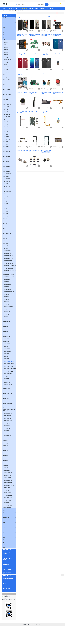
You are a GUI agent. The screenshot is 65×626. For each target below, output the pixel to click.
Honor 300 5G (5, 141)
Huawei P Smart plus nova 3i (8, 366)
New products (42, 8)
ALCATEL (4, 17)
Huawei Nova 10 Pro (6, 334)
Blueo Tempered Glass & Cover (7, 573)
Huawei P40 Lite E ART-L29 (7, 418)
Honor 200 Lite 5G (6, 136)
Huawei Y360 (5, 452)
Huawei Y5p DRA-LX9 (7, 475)
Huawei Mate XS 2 (6, 299)
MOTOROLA (5, 515)
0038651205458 (7, 596)
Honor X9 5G (5, 226)
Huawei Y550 (5, 460)
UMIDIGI (4, 537)
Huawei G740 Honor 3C (7, 59)
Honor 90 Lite (5, 131)
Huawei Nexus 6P (6, 301)
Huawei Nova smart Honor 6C (8, 306)
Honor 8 (4, 91)
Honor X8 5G (5, 215)
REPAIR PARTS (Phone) (12, 8)
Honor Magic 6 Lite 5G (7, 163)
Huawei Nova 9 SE (6, 331)
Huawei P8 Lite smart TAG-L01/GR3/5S (7, 385)
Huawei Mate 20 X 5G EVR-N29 (8, 276)
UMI (3, 535)
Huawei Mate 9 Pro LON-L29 (8, 258)
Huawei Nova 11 (6, 338)
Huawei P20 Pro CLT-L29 (7, 403)
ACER (4, 547)
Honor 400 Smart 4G (6, 149)
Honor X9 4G (5, 225)
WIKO (3, 542)
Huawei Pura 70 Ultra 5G (7, 433)
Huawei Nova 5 (5, 318)
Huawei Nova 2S (6, 314)
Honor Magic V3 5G (6, 178)
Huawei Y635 (5, 467)
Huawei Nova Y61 (6, 353)
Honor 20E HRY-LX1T (6, 114)
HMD (3, 34)
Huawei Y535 (5, 458)
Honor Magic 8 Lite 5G (7, 171)
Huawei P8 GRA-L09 (6, 378)
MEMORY (4, 580)
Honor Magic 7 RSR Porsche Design (9, 169)
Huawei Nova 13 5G (6, 348)
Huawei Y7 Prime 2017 (7, 500)
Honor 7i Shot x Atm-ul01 (7, 86)
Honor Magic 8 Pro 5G (7, 173)
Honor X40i (5, 241)
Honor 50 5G (5, 119)
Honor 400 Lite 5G (6, 146)
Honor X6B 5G (5, 203)
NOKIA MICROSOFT (6, 517)
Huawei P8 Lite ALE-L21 (7, 382)
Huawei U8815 (5, 442)
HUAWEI (19, 10)
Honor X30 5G (5, 236)
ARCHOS (4, 20)
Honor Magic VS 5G (6, 181)
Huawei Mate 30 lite (6, 279)
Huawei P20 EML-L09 (6, 398)
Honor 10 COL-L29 (6, 106)
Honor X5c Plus (6, 196)
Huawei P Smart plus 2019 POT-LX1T (9, 368)
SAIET (4, 527)
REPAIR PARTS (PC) (6, 555)
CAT (3, 29)
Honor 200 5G (5, 134)
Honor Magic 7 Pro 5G (7, 168)
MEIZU (4, 514)
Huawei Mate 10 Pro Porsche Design (9, 265)
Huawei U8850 (5, 443)
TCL (3, 532)
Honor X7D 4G (5, 211)
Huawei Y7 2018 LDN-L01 (7, 497)
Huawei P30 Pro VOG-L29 (7, 413)
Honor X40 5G (5, 240)
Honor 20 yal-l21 (6, 109)
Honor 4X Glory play (6, 67)
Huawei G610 (5, 47)
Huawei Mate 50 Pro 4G (7, 289)
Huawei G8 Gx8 (5, 62)
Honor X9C (5, 231)
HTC (3, 37)
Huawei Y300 (5, 447)
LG (3, 512)
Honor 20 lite (5, 111)
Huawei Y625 (5, 465)
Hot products (50, 8)
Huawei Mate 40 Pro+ (6, 286)
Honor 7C (4, 84)
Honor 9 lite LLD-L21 (6, 99)
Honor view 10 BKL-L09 (7, 191)
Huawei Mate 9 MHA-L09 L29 (8, 255)
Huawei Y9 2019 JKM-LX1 (7, 507)
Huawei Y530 (5, 457)
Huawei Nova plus (6, 304)
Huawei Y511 (5, 453)
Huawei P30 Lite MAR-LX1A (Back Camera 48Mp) (9, 410)
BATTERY (4, 567)
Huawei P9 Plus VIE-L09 (7, 391)
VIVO (3, 539)
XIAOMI (4, 544)
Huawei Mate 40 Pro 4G (7, 284)
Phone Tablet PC (6, 564)
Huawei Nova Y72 (6, 356)
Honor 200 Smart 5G (6, 139)
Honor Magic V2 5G (6, 176)
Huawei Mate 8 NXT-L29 (7, 253)
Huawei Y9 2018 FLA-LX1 (7, 505)
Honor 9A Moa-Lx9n (6, 97)
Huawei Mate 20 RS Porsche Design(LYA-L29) (8, 272)
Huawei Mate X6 (6, 296)
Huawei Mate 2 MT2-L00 (7, 250)
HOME (4, 8)
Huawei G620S (5, 52)
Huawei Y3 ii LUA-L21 (7, 468)
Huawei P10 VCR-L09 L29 (7, 393)
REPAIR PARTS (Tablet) (7, 549)
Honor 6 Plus (5, 77)
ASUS (4, 22)
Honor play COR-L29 (6, 186)
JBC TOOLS (5, 583)
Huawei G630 (5, 54)
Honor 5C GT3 (5, 69)
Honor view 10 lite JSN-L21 (7, 233)
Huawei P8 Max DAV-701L (7, 386)
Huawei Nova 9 (5, 329)
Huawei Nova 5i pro (6, 321)
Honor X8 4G (5, 216)
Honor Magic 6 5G (6, 161)
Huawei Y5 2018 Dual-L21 (7, 472)
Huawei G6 (5, 44)
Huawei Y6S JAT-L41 (6, 490)
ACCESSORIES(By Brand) (8, 578)
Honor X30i (5, 238)
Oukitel (4, 524)
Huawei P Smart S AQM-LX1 (8, 371)
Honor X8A (5, 218)
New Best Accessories (7, 569)
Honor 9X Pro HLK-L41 (7, 104)
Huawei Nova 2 (5, 309)
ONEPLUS (4, 520)
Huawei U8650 (5, 440)
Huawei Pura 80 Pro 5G (7, 435)
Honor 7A (4, 82)
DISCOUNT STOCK (23, 8)
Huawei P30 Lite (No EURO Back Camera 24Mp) (8, 407)
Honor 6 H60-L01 (6, 72)
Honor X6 (4, 198)
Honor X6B (5, 201)
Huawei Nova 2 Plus (6, 313)
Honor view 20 (5, 235)
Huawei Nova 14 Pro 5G (7, 351)
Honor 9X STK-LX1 (6, 101)
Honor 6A (4, 74)
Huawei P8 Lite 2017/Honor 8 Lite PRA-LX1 (8, 380)
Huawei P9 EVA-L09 (6, 388)
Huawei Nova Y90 (6, 358)
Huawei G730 (5, 57)
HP (3, 35)
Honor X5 (4, 193)
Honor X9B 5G (5, 230)
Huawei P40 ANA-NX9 (7, 415)
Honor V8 (4, 188)
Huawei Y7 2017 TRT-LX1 (7, 495)
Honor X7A (5, 206)
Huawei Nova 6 (5, 324)
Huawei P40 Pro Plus (6, 423)
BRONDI (4, 27)
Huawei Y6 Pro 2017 (6, 487)
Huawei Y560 (5, 462)
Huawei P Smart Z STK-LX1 (7, 373)
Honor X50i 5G (5, 245)
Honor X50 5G (5, 243)
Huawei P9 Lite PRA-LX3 (7, 390)
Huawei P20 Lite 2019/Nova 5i (8, 401)
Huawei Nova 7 (5, 326)
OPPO (4, 522)
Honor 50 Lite (5, 121)
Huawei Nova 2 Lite (6, 311)
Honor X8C (5, 223)
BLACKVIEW (5, 25)
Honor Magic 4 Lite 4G (7, 153)
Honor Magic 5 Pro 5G (7, 159)
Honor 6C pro (5, 76)
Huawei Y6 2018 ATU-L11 (7, 482)
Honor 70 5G (5, 126)
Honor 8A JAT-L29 (6, 92)
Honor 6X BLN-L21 (6, 79)
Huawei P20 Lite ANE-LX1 (7, 400)
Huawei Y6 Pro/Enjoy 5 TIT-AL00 (8, 485)
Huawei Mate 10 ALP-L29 (7, 260)
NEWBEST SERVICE (6, 591)
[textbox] (9, 13)
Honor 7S (4, 87)
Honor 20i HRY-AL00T (7, 116)
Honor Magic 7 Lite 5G (7, 166)
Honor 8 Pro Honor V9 (7, 94)
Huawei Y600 (5, 463)
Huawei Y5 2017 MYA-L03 (7, 470)
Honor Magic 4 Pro (6, 156)
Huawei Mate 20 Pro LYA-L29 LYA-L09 (9, 270)
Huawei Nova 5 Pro (6, 319)
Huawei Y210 (5, 445)
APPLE (4, 19)
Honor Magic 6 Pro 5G (7, 164)
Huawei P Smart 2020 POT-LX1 (8, 363)
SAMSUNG (4, 529)
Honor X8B (5, 221)
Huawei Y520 (5, 455)
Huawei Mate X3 (6, 294)
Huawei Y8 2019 (6, 502)
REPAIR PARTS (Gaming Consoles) (7, 559)
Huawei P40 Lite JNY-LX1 (7, 420)
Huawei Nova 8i (6, 328)
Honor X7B (5, 208)
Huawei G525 (5, 42)
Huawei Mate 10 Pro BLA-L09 (8, 263)
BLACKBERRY (5, 24)
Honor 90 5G (5, 129)
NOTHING (4, 519)
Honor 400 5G (5, 144)
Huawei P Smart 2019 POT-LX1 (27, 10)
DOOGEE (4, 30)
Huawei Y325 (5, 448)
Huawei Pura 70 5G (6, 430)
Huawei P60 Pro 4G (6, 428)
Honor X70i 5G (5, 248)
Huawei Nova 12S (6, 346)
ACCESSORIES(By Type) (7, 575)
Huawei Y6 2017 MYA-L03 (7, 480)
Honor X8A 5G (5, 220)
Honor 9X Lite (5, 102)
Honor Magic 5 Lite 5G (7, 158)
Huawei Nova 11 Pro (6, 339)
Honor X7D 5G (5, 213)
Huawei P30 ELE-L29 (6, 405)
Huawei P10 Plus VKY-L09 (7, 396)
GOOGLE (4, 32)
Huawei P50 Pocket (6, 425)
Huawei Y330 (5, 450)
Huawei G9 (5, 64)
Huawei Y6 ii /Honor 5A (7, 492)
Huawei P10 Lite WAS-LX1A (8, 395)
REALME (4, 525)
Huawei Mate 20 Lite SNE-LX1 (8, 268)
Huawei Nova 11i (6, 341)
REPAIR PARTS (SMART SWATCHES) (7, 553)
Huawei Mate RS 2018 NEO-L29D (8, 291)
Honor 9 (4, 96)
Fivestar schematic (33, 8)
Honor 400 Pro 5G (6, 148)
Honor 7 (4, 81)
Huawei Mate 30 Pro (6, 281)
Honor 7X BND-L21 (6, 89)
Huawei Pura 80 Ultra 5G (7, 438)
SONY (4, 530)
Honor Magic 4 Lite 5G (7, 154)
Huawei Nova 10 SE (6, 336)
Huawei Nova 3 (5, 316)
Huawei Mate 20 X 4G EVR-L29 (8, 274)
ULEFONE (4, 534)
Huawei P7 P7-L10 (6, 376)
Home (7, 10)
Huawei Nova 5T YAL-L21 (7, 323)
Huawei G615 (5, 49)
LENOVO (4, 510)
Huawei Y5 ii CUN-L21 (7, 477)
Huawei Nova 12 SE (6, 343)
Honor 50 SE (5, 124)
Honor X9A (5, 228)
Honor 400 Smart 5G (6, 151)
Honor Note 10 (5, 183)
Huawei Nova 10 (6, 333)
